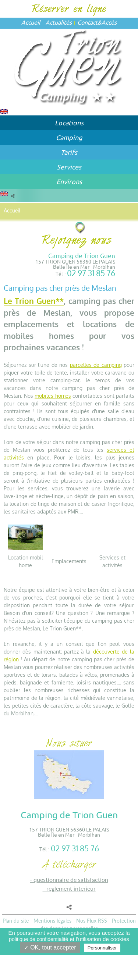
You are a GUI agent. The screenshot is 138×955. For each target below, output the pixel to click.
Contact (87, 22)
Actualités (59, 22)
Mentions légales (52, 921)
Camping (69, 137)
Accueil (30, 22)
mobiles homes (53, 396)
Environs (69, 181)
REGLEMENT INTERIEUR (71, 888)
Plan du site (16, 921)
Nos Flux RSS (91, 921)
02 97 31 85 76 (91, 273)
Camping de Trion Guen (81, 255)
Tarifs (69, 152)
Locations (69, 122)
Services (69, 167)
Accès (109, 22)
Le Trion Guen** (34, 301)
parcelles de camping (96, 365)
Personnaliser (102, 948)
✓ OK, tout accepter (50, 947)
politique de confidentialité (38, 939)
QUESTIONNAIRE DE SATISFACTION (70, 879)
